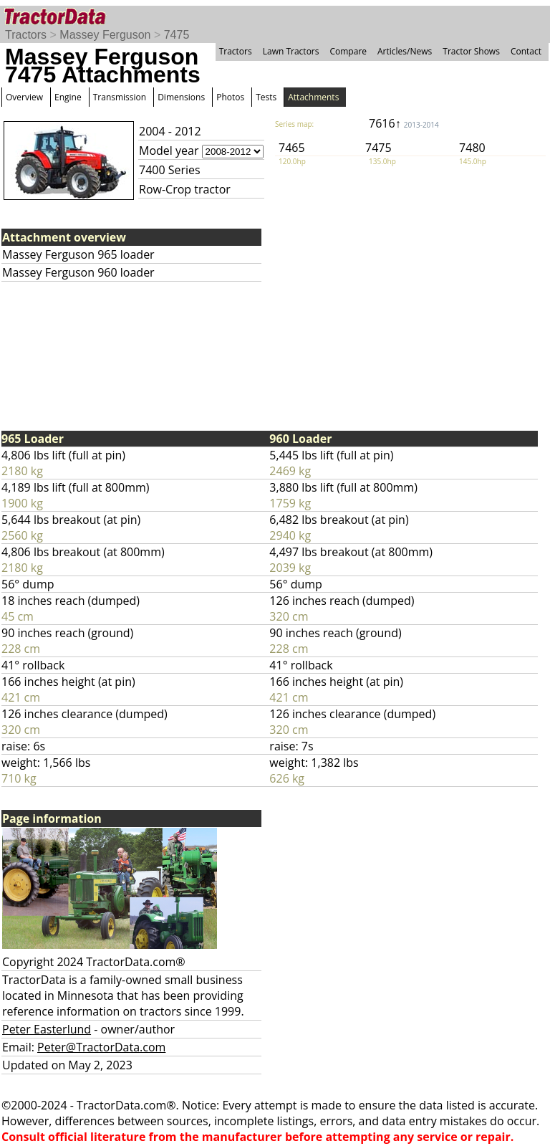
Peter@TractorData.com (101, 1047)
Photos (230, 97)
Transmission (119, 97)
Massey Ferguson (104, 35)
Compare (348, 51)
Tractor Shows (471, 51)
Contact (526, 51)
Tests (266, 97)
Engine (68, 97)
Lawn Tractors (291, 51)
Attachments (313, 97)
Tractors (26, 35)
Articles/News (404, 51)
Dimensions (181, 97)
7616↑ (404, 123)
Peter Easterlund (46, 1029)
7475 (177, 35)
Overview (24, 97)
